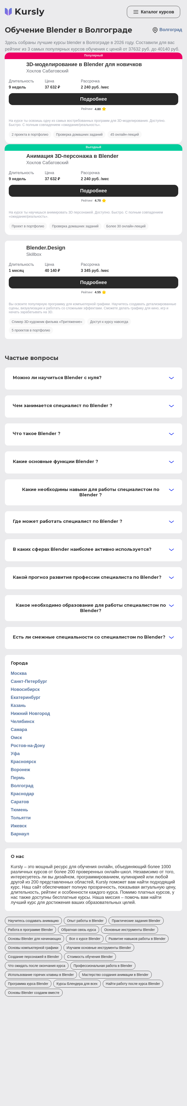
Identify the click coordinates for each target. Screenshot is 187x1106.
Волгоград (167, 30)
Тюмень (19, 809)
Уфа (15, 753)
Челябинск (22, 721)
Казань (18, 705)
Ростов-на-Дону (28, 745)
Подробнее (93, 99)
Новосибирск (25, 689)
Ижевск (19, 825)
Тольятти (21, 817)
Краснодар (22, 793)
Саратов (20, 801)
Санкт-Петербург (29, 681)
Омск (16, 737)
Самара (19, 729)
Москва (19, 673)
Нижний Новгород (30, 713)
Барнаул (20, 833)
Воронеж (20, 769)
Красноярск (23, 761)
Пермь (18, 777)
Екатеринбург (25, 697)
